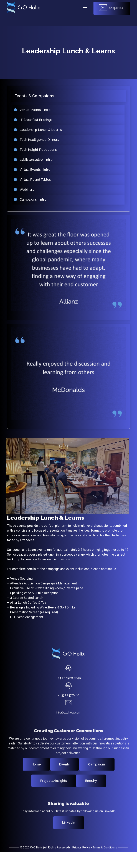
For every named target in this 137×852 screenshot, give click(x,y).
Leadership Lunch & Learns (37, 130)
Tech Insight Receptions (34, 149)
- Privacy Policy (80, 847)
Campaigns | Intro (29, 199)
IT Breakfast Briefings (32, 120)
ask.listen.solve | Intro (32, 159)
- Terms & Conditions (104, 847)
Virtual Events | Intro (31, 169)
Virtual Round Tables (31, 179)
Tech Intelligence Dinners (36, 140)
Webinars (23, 189)
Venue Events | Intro (31, 110)
